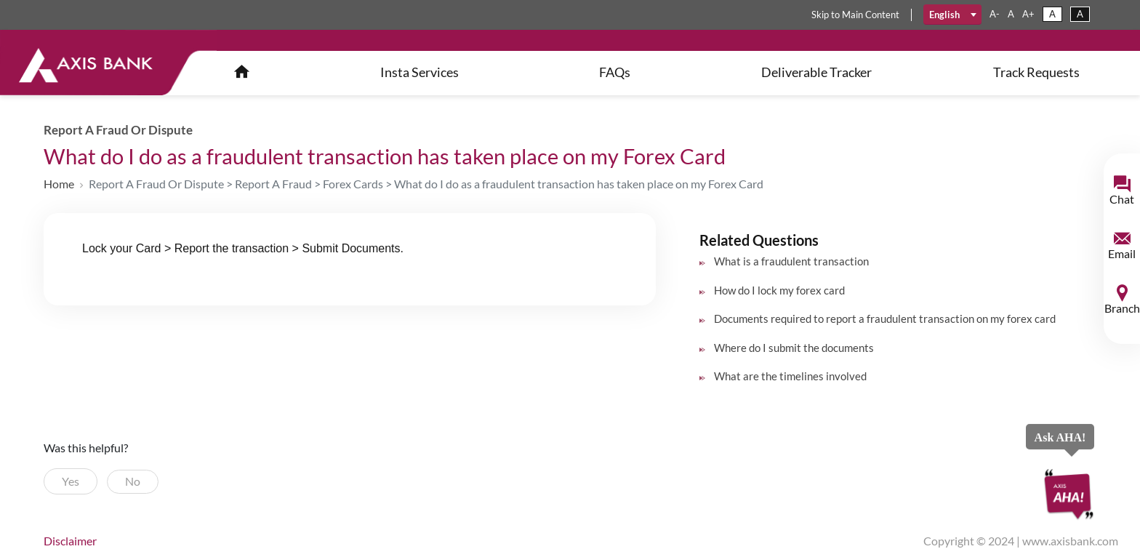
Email (1122, 253)
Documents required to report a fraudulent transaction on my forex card (885, 318)
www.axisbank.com (1070, 541)
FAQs (614, 72)
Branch (1122, 308)
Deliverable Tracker (816, 72)
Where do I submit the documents (794, 347)
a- (995, 14)
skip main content (855, 14)
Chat (1121, 199)
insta (419, 72)
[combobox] (952, 14)
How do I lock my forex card (779, 290)
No (132, 481)
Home (59, 184)
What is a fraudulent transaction (791, 261)
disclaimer (70, 541)
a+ (1028, 14)
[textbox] (952, 14)
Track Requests (1036, 72)
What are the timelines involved (790, 375)
